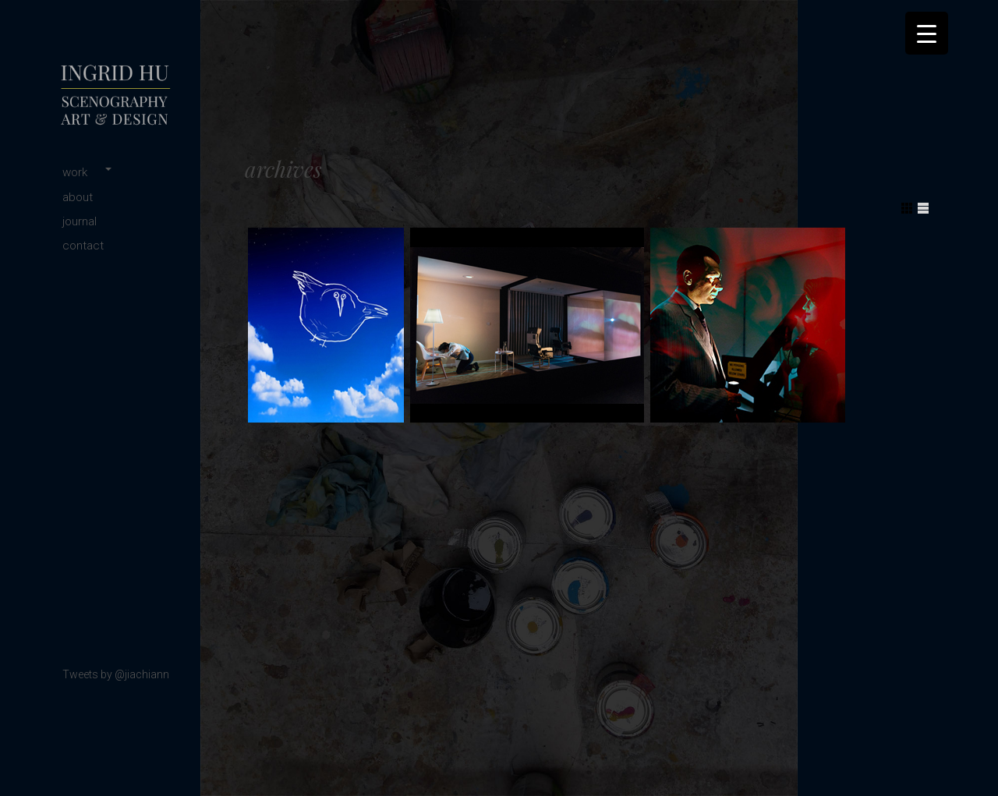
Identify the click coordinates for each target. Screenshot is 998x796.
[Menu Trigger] (926, 33)
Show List (923, 208)
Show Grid (906, 208)
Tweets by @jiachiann (115, 674)
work (74, 172)
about (77, 197)
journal (79, 221)
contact (83, 246)
